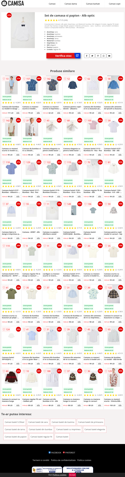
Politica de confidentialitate (63, 460)
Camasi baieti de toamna (63, 422)
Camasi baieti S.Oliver (14, 422)
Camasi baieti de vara (38, 422)
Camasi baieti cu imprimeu (68, 429)
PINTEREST (69, 452)
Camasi (52, 3)
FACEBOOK (55, 452)
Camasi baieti (62, 436)
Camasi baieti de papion (16, 436)
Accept (72, 474)
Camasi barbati (93, 3)
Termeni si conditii (41, 460)
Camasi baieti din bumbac (40, 429)
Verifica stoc (67, 55)
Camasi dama (71, 3)
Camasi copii (114, 3)
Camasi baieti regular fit (41, 436)
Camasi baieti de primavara (90, 422)
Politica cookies (84, 460)
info (17, 113)
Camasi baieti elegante (94, 429)
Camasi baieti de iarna (15, 429)
